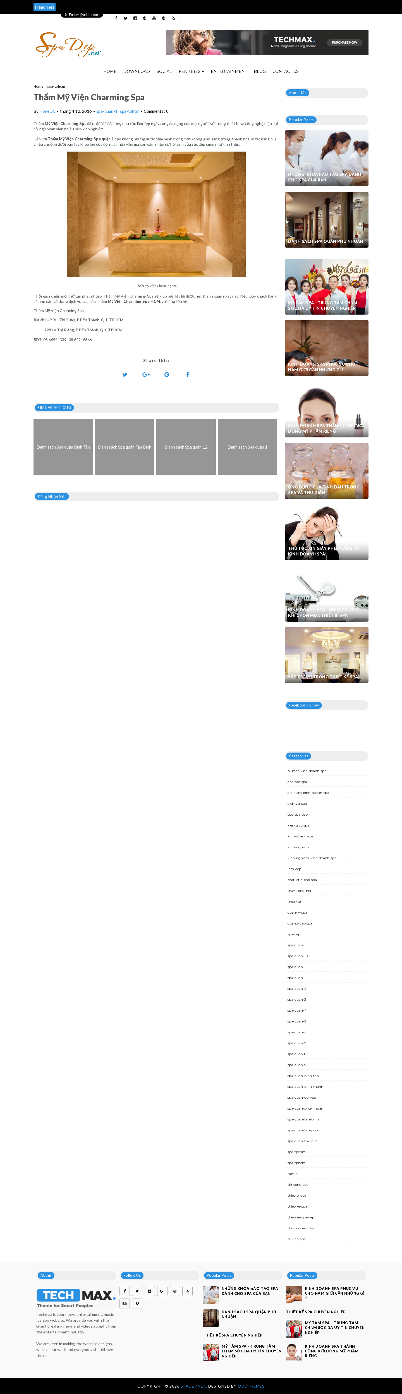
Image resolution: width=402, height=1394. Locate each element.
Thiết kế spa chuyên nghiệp (233, 1335)
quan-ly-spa (297, 912)
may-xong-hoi (299, 890)
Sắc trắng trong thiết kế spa (323, 676)
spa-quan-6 (297, 1032)
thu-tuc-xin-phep (302, 1228)
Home (110, 71)
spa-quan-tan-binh (303, 1119)
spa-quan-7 (297, 1043)
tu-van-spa (297, 1239)
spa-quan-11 (297, 967)
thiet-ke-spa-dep (301, 1217)
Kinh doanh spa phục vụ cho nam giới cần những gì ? (322, 367)
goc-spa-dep (298, 814)
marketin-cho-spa (302, 880)
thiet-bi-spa (297, 1195)
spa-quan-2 (297, 988)
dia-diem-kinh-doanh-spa (308, 793)
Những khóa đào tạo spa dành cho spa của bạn (324, 177)
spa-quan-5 (297, 1021)
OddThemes (251, 1386)
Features (191, 71)
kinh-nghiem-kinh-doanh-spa (312, 858)
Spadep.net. (194, 1386)
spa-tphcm (56, 86)
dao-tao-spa (297, 782)
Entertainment (229, 71)
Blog (260, 71)
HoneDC (47, 111)
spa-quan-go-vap (302, 1097)
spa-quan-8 (297, 1054)
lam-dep (294, 869)
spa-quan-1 (107, 111)
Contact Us (285, 71)
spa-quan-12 (297, 978)
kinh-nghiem (298, 847)
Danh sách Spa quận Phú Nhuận (325, 241)
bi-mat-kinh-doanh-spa (307, 771)
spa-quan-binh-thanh (305, 1086)
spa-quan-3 (297, 999)
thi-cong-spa (298, 1184)
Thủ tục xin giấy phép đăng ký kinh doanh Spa (323, 551)
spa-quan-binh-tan (303, 1076)
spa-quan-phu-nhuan (305, 1108)
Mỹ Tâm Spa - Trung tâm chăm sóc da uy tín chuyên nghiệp (322, 305)
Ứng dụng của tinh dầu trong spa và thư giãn (324, 490)
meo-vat (295, 901)
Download (136, 71)
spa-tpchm (297, 1152)
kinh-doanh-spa (301, 836)
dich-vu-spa (297, 803)
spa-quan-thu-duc (302, 1141)
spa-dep (294, 934)
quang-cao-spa (300, 923)
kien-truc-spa (298, 825)
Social (164, 71)
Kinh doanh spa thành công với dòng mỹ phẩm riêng (326, 428)
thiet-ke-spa (297, 1206)
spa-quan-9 (297, 1065)
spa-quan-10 (298, 956)
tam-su (294, 1174)
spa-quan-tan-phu (303, 1130)
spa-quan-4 (297, 1010)
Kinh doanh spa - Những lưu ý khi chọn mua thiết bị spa (323, 612)
